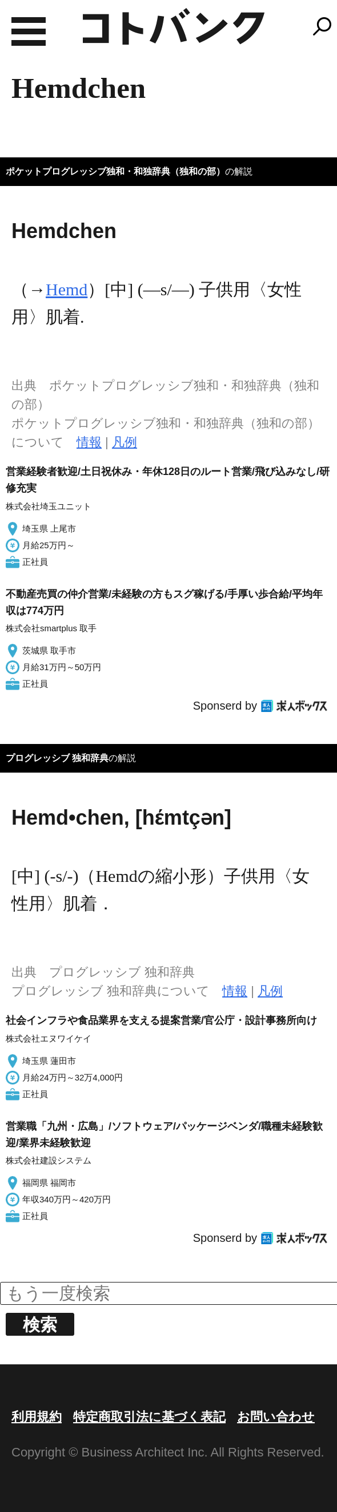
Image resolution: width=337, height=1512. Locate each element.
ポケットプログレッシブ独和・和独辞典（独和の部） (115, 171)
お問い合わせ (276, 1417)
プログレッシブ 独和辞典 (57, 758)
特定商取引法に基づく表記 (149, 1417)
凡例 (124, 442)
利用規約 (36, 1417)
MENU (28, 31)
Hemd (66, 289)
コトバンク (173, 26)
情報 (89, 442)
